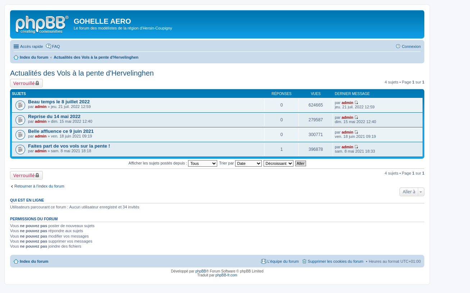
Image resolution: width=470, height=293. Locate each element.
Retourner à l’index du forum (39, 186)
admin (40, 106)
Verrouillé (24, 83)
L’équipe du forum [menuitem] (282, 261)
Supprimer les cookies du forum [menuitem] (336, 261)
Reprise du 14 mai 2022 (54, 116)
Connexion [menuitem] (411, 46)
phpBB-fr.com (226, 275)
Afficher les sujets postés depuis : (172, 163)
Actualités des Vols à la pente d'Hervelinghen (82, 73)
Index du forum (34, 261)
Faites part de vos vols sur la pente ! (69, 146)
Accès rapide (31, 46)
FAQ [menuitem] (56, 46)
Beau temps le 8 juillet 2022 (59, 101)
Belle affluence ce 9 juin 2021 (61, 131)
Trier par (240, 163)
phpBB (200, 271)
